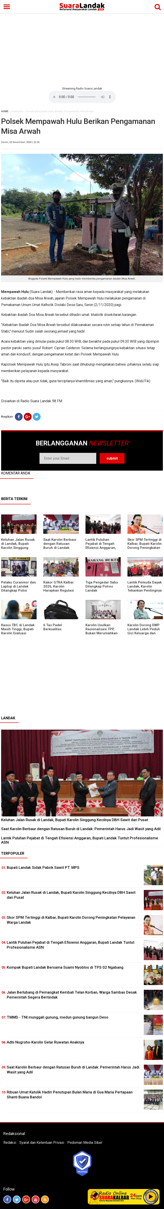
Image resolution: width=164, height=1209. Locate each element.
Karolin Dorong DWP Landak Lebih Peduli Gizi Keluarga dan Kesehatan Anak (143, 631)
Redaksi (9, 1142)
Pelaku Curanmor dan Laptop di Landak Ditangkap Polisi (18, 586)
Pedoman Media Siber (84, 1142)
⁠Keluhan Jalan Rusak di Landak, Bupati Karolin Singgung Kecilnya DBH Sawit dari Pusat (18, 548)
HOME (4, 111)
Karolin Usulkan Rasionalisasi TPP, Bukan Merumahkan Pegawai (101, 631)
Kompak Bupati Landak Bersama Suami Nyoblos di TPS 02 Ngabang (65, 967)
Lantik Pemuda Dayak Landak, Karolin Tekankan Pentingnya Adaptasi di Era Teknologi (144, 590)
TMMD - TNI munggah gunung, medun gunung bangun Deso (57, 1017)
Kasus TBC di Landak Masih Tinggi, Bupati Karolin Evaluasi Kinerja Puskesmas (18, 631)
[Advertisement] (82, 49)
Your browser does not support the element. (82, 97)
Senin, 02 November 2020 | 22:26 (20, 142)
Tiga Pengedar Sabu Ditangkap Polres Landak (101, 586)
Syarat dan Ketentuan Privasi (41, 1142)
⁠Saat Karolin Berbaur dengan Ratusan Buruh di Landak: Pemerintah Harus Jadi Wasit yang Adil (60, 548)
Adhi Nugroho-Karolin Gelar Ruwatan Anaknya (45, 1042)
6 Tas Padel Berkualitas (52, 627)
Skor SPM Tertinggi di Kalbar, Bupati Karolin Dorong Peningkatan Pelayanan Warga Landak (144, 548)
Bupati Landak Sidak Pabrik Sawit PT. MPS (43, 867)
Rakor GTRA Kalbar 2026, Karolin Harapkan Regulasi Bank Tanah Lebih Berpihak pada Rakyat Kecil (60, 592)
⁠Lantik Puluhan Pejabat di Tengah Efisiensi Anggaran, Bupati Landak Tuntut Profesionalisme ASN (102, 548)
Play (151, 1196)
